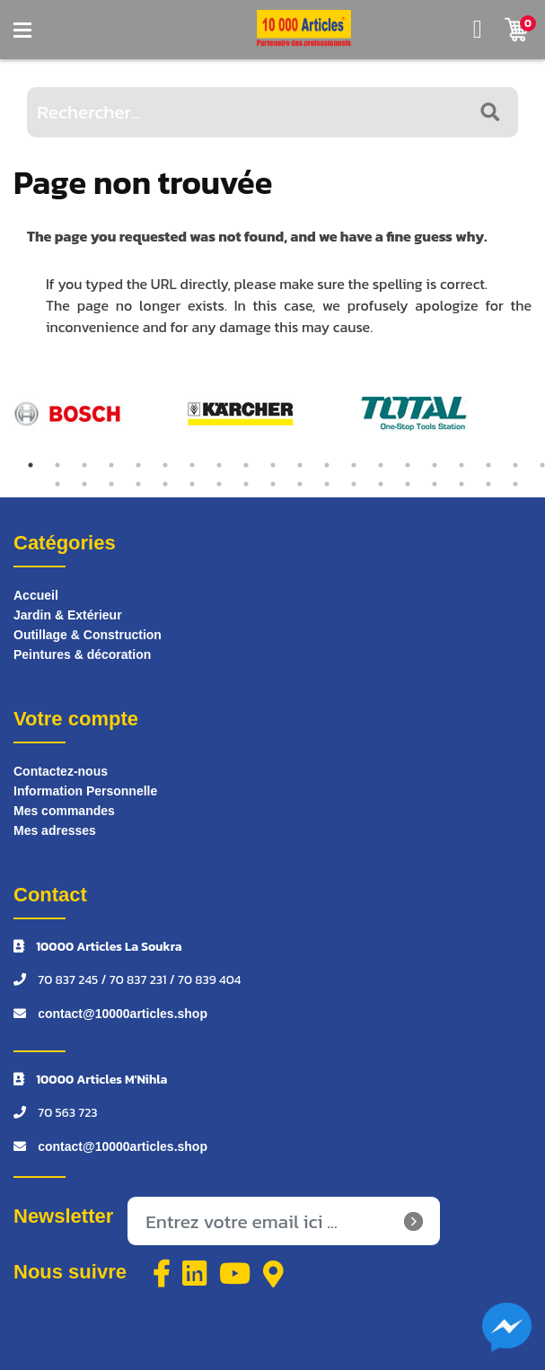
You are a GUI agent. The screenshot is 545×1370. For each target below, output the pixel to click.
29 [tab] (273, 484)
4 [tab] (111, 465)
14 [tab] (381, 465)
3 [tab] (84, 465)
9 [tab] (246, 465)
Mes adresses (54, 830)
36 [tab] (461, 484)
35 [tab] (435, 484)
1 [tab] (31, 465)
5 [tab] (138, 465)
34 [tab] (408, 484)
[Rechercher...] (272, 112)
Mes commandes (64, 811)
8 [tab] (219, 465)
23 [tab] (111, 484)
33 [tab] (381, 484)
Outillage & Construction (87, 635)
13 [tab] (354, 465)
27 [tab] (219, 484)
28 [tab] (246, 484)
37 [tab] (488, 484)
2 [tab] (57, 465)
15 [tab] (408, 465)
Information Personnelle (85, 791)
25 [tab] (165, 484)
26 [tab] (192, 484)
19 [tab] (515, 465)
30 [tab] (300, 484)
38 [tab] (515, 484)
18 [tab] (488, 465)
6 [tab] (165, 465)
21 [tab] (57, 484)
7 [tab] (192, 465)
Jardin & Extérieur (67, 615)
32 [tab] (354, 484)
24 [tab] (138, 484)
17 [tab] (461, 465)
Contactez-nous (60, 771)
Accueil (35, 595)
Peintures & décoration (82, 654)
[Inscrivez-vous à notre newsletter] (284, 1221)
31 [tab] (327, 484)
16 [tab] (435, 465)
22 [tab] (84, 484)
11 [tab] (300, 465)
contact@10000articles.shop (122, 1013)
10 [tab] (273, 465)
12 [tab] (327, 465)
